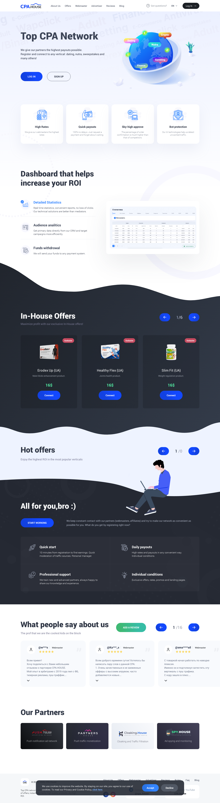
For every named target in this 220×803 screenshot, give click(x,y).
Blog (121, 5)
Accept (150, 787)
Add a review (131, 627)
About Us (56, 5)
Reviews (110, 5)
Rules (178, 780)
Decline (169, 787)
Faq (188, 780)
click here (97, 789)
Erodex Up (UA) (49, 370)
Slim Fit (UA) (171, 370)
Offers (68, 5)
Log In (191, 5)
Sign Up (59, 76)
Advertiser (96, 5)
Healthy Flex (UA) (110, 370)
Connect (48, 395)
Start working (37, 522)
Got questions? (159, 5)
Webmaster (81, 5)
